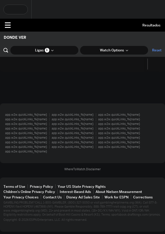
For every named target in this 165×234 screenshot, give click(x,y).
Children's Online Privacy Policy (29, 191)
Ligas (44, 50)
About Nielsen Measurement (119, 191)
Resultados (151, 25)
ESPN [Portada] (30, 25)
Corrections (143, 197)
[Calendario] (152, 64)
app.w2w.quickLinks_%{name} (26, 115)
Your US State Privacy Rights (82, 186)
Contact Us (52, 197)
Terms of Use (14, 186)
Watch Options (114, 50)
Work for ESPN (116, 197)
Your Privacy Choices (20, 197)
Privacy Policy (41, 186)
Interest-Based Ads (75, 191)
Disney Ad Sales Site (83, 197)
